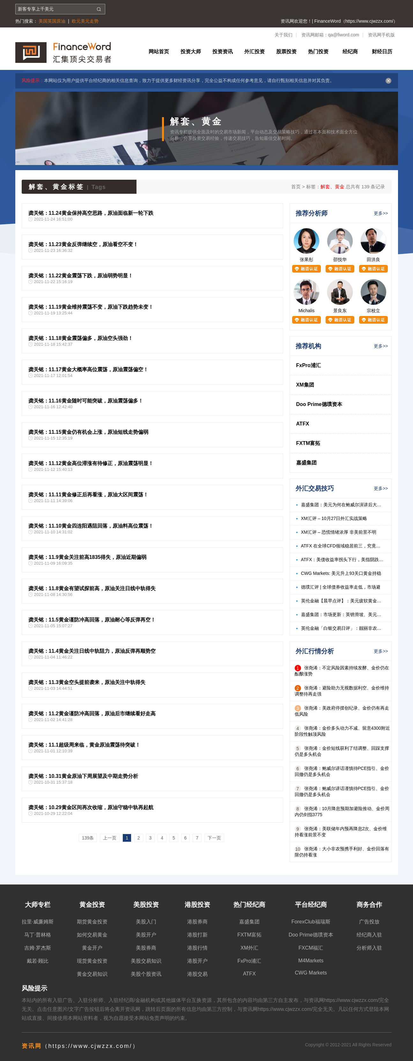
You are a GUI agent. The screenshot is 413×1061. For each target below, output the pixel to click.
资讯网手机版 (381, 34)
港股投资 (197, 904)
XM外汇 (249, 948)
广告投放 (369, 921)
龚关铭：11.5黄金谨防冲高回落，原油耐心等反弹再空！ (92, 619)
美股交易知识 (146, 961)
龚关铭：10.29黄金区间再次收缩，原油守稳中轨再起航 (90, 807)
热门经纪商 (249, 904)
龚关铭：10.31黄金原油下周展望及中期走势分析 (83, 776)
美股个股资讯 (146, 974)
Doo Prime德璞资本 (319, 404)
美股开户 (146, 934)
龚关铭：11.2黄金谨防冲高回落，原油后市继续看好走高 (92, 713)
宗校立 (373, 310)
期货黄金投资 (92, 921)
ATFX (302, 423)
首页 (296, 186)
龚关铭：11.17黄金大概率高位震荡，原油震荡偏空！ (88, 369)
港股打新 (197, 934)
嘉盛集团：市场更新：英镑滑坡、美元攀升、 (343, 614)
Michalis (307, 310)
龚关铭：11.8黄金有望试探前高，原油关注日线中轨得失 (92, 588)
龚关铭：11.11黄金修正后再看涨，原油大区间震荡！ (88, 494)
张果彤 (306, 259)
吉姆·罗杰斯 (37, 948)
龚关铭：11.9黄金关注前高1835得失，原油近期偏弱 (87, 557)
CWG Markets (311, 972)
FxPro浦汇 (308, 365)
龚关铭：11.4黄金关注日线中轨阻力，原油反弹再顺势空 (92, 651)
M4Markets (310, 960)
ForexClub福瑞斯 (310, 921)
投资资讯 (222, 51)
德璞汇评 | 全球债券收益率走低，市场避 (340, 587)
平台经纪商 (311, 904)
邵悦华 (340, 259)
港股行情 (197, 948)
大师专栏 (37, 904)
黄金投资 (92, 904)
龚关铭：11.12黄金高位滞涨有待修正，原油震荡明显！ (90, 463)
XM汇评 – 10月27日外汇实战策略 (334, 518)
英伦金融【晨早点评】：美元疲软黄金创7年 (343, 600)
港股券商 (197, 921)
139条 (88, 837)
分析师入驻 (369, 948)
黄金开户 (92, 948)
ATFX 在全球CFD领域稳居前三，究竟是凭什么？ (343, 545)
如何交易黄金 (92, 934)
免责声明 (159, 1018)
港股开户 (197, 961)
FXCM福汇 (311, 948)
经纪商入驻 (369, 934)
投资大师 (191, 51)
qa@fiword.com (343, 34)
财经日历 (382, 51)
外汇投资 (254, 51)
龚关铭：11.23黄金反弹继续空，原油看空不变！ (83, 244)
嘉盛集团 (306, 462)
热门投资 (318, 51)
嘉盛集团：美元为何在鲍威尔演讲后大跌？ (343, 504)
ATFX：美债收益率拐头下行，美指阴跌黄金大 (343, 559)
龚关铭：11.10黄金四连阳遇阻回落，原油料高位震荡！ (90, 526)
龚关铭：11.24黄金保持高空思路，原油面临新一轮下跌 (90, 213)
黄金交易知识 (92, 974)
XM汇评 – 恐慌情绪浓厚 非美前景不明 (338, 532)
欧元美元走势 (85, 21)
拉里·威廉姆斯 (38, 921)
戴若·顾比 (37, 961)
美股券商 (146, 948)
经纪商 (350, 51)
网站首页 (159, 51)
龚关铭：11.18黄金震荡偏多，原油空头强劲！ (80, 338)
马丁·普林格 (37, 934)
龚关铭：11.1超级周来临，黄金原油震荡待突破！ (84, 745)
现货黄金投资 (92, 961)
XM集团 (305, 385)
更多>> (381, 213)
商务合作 (369, 904)
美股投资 (146, 904)
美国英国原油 (52, 21)
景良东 (340, 310)
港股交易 (197, 974)
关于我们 (283, 34)
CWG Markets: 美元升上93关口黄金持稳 (341, 573)
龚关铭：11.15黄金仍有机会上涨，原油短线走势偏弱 (88, 432)
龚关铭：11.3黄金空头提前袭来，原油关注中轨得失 (86, 682)
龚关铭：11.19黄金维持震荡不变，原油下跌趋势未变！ (90, 307)
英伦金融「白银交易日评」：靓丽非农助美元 (343, 628)
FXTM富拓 (308, 443)
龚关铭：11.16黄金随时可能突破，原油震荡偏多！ (85, 400)
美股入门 (146, 921)
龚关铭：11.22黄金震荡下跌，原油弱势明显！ (80, 275)
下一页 (214, 837)
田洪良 (373, 259)
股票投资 (286, 51)
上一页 (109, 837)
